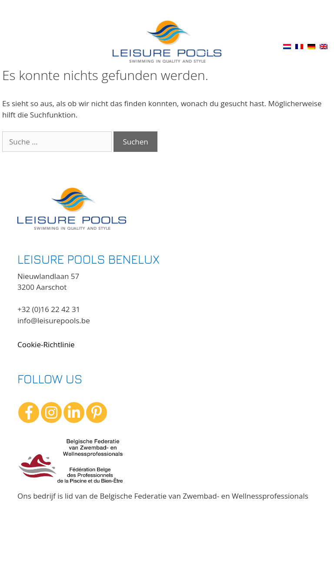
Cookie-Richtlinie (46, 344)
